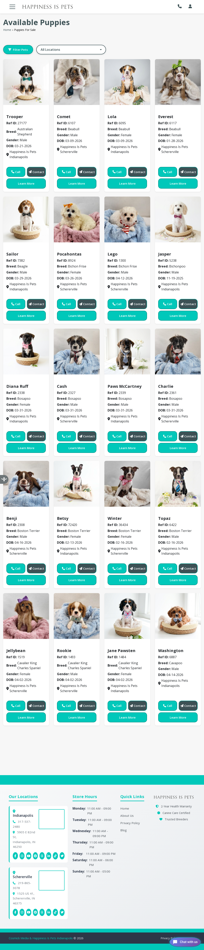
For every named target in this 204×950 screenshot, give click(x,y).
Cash (62, 386)
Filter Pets (18, 50)
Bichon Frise (68, 248)
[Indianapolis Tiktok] (55, 855)
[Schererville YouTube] (28, 912)
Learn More (26, 183)
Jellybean (16, 650)
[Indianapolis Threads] (42, 855)
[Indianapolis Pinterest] (35, 855)
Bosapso (15, 380)
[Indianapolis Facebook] (15, 855)
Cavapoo (167, 644)
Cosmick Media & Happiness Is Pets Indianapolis (41, 938)
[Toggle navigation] (12, 6)
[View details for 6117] (178, 82)
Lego (113, 254)
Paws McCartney (124, 386)
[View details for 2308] (26, 484)
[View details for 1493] (77, 616)
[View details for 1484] (127, 616)
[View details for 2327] (77, 351)
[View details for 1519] (26, 616)
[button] (181, 6)
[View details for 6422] (178, 484)
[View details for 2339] (127, 351)
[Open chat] (182, 941)
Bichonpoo (168, 248)
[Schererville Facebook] (15, 912)
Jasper (164, 254)
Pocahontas (69, 254)
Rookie (64, 650)
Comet (64, 116)
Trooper (14, 116)
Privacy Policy (130, 823)
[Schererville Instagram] (22, 912)
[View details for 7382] (26, 219)
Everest (165, 116)
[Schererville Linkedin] (48, 912)
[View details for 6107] (77, 82)
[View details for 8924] (77, 219)
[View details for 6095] (127, 82)
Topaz (164, 518)
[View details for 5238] (178, 219)
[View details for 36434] (127, 484)
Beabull (65, 111)
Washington (170, 650)
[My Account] (190, 6)
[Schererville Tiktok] (55, 912)
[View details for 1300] (127, 219)
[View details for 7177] (26, 82)
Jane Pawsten (121, 650)
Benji (11, 518)
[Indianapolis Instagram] (22, 855)
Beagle (14, 248)
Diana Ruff (17, 386)
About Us (127, 816)
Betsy (62, 518)
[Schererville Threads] (42, 912)
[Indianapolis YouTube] (28, 855)
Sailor (12, 254)
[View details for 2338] (26, 351)
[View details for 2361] (178, 351)
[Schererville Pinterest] (35, 912)
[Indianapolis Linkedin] (48, 855)
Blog (123, 830)
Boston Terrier (20, 512)
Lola (112, 116)
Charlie (165, 386)
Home (7, 30)
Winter (115, 518)
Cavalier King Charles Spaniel (31, 644)
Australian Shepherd (24, 111)
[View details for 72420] (77, 484)
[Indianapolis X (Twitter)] (62, 855)
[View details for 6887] (178, 616)
